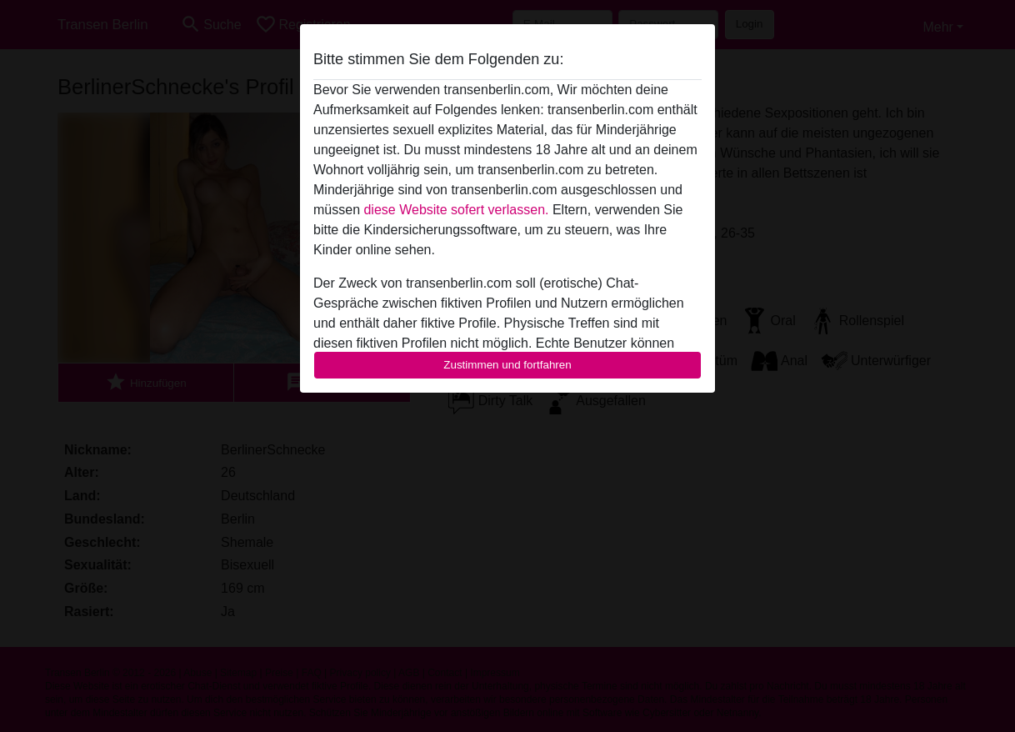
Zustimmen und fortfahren (507, 364)
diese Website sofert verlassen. (455, 210)
